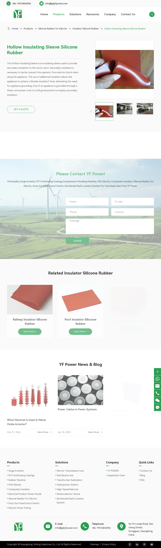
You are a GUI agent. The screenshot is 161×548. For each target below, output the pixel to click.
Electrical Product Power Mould (24, 494)
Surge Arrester (16, 470)
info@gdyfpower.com (56, 3)
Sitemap (94, 544)
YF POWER (113, 470)
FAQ (142, 480)
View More (45, 434)
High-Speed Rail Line (67, 489)
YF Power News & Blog (80, 364)
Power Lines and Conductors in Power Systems (127, 413)
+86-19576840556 (21, 3)
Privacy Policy (109, 544)
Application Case (116, 475)
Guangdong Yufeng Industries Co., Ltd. (40, 544)
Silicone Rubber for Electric (52, 28)
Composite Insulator (19, 489)
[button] (91, 111)
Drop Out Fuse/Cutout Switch (23, 503)
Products (58, 14)
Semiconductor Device (68, 494)
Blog (142, 475)
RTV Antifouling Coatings (21, 475)
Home (44, 14)
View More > (29, 333)
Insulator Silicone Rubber (85, 28)
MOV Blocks (14, 484)
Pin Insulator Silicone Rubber (131, 321)
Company (110, 14)
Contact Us (128, 14)
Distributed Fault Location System (70, 500)
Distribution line (65, 475)
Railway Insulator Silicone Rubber (30, 323)
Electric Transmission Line (70, 470)
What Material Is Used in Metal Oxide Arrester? (26, 423)
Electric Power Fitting (19, 508)
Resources (92, 14)
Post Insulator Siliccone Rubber (80, 323)
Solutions (75, 14)
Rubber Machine (17, 480)
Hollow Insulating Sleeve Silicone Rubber (125, 28)
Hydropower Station (67, 484)
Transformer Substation (69, 480)
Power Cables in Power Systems (77, 411)
